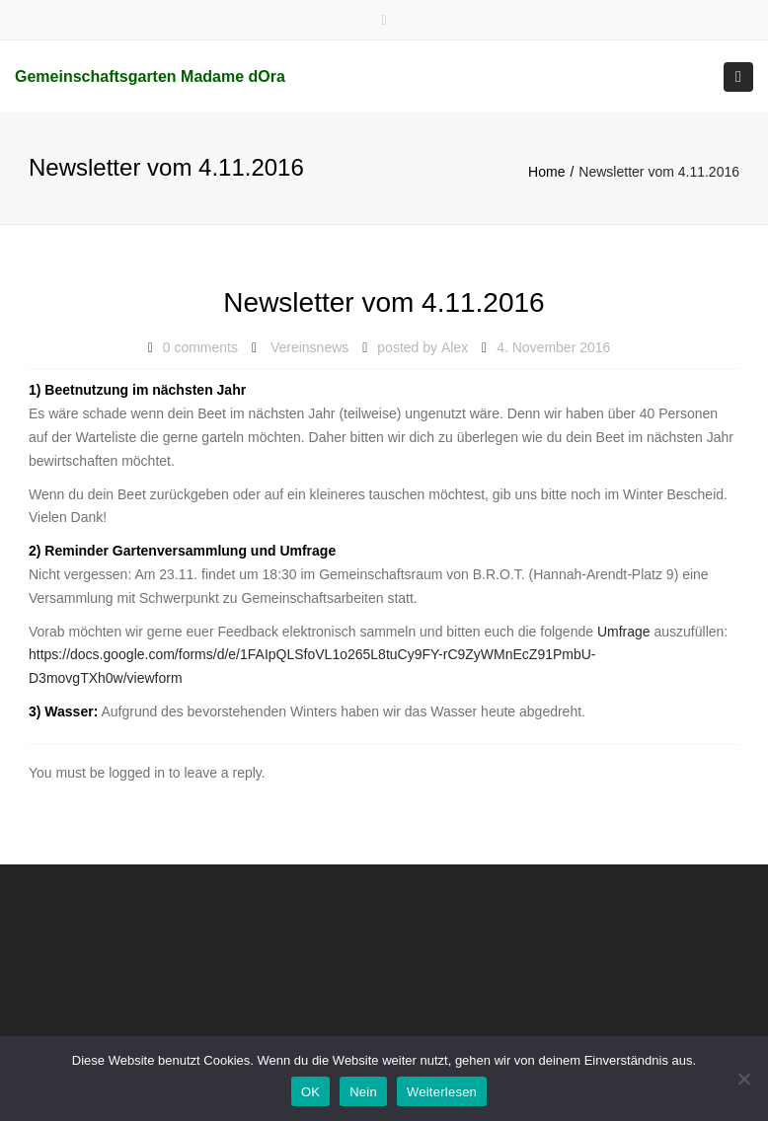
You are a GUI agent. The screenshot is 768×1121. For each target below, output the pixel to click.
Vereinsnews (309, 347)
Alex (454, 347)
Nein (363, 1091)
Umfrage (625, 631)
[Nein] (743, 1078)
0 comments (200, 347)
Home (546, 172)
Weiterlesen (442, 1091)
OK (310, 1091)
